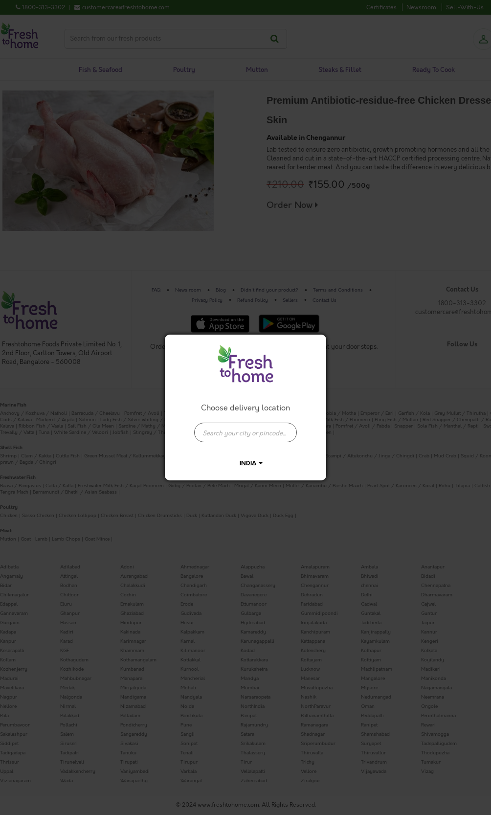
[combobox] (245, 427)
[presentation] (245, 432)
